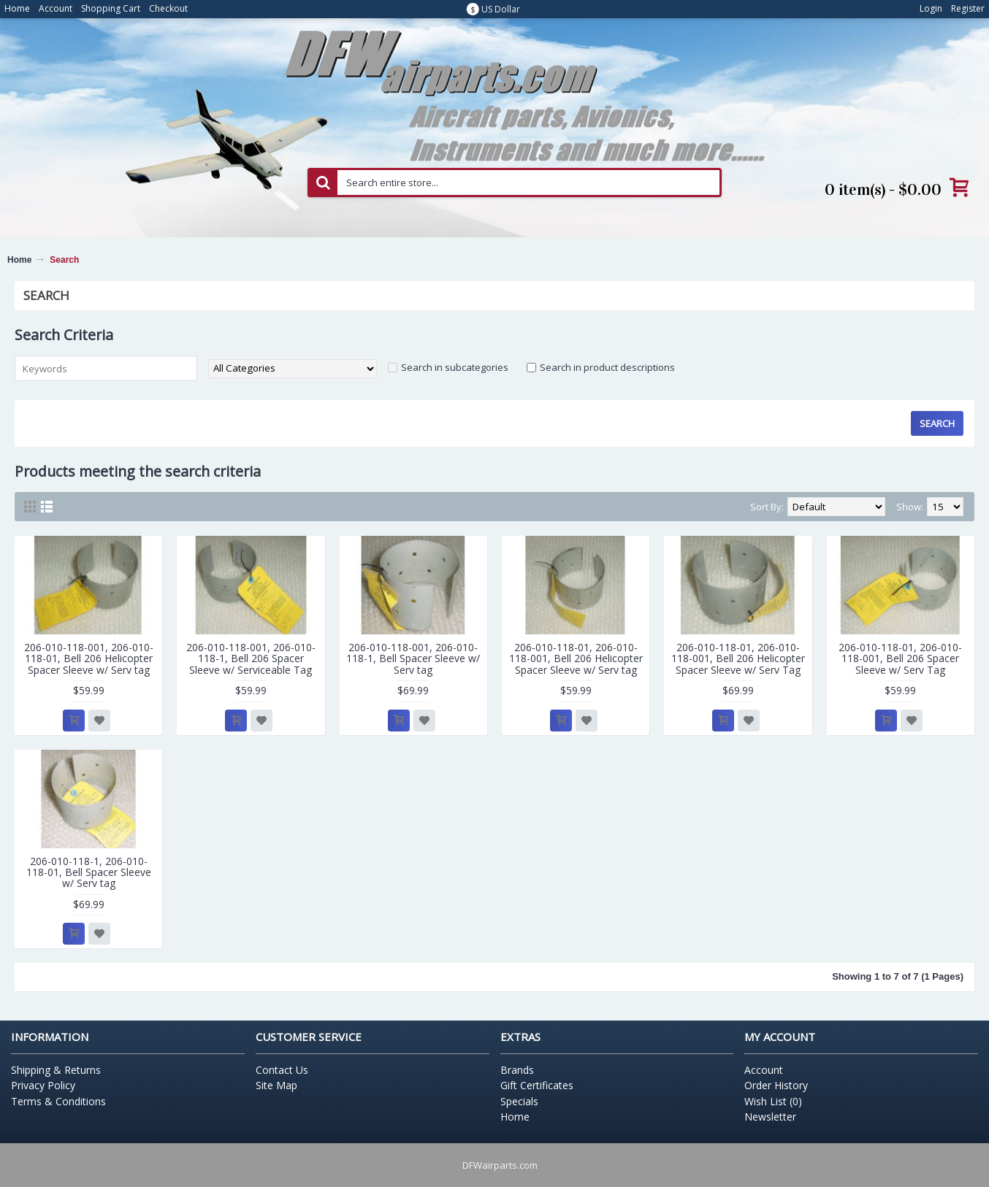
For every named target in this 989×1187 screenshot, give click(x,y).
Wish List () (773, 1101)
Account (763, 1070)
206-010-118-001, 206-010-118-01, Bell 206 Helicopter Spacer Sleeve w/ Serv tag (88, 658)
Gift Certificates (536, 1085)
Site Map (276, 1085)
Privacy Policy (43, 1085)
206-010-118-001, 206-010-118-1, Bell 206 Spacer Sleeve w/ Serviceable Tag (251, 658)
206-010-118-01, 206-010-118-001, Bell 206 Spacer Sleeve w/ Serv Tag (900, 658)
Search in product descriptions (607, 367)
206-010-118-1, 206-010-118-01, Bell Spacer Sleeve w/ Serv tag (88, 872)
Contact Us (282, 1070)
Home (19, 260)
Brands (517, 1070)
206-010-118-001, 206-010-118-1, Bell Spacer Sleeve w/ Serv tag (413, 658)
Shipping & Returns (56, 1070)
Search (64, 260)
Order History (776, 1085)
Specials (519, 1101)
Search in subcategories (454, 367)
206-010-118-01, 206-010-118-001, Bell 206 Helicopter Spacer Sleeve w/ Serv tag (576, 658)
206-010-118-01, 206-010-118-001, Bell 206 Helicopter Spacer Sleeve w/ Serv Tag (738, 658)
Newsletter (770, 1116)
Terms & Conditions (58, 1101)
